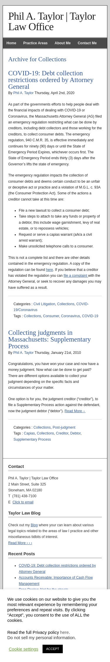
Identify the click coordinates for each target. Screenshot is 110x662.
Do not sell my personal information (41, 637)
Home (11, 43)
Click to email (23, 502)
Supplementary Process (32, 439)
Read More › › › (20, 543)
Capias (29, 433)
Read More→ (75, 411)
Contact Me (87, 43)
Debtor (75, 433)
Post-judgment (64, 427)
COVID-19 (90, 316)
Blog (34, 525)
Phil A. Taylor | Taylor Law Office (51, 21)
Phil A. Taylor (23, 93)
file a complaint (76, 276)
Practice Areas (35, 43)
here (49, 270)
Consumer (51, 316)
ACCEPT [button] (52, 649)
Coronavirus (70, 316)
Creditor (62, 433)
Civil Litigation (44, 304)
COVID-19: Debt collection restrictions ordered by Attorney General (51, 79)
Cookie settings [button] (23, 649)
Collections (66, 304)
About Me (63, 43)
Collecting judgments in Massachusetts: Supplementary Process (49, 339)
